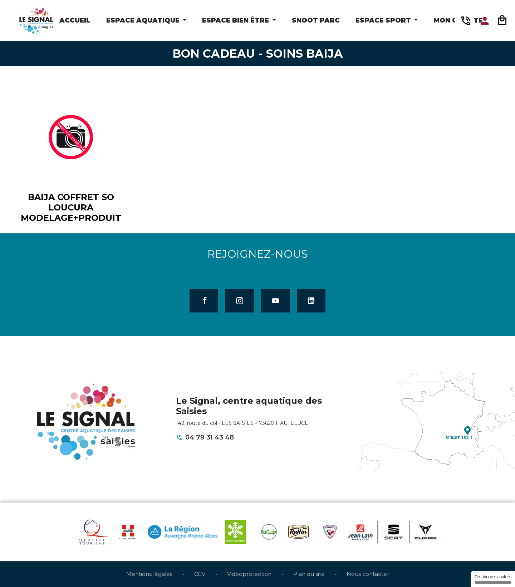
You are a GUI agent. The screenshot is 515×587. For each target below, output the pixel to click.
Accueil (74, 20)
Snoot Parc (316, 20)
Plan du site (309, 574)
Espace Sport (384, 20)
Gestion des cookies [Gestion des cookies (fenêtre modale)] (493, 579)
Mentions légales (149, 574)
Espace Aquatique (143, 20)
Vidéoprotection (249, 574)
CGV (199, 574)
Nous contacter (368, 574)
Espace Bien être (236, 20)
